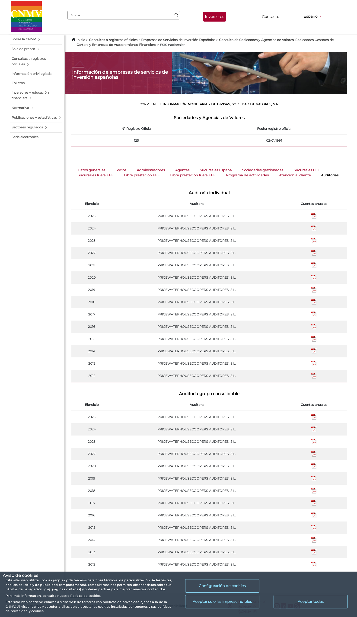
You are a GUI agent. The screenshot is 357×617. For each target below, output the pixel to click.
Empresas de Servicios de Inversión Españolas (178, 40)
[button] (36, 39)
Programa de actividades (247, 175)
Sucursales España (216, 170)
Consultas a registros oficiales (113, 40)
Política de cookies (85, 596)
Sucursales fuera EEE (96, 175)
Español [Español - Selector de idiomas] (311, 16)
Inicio (80, 40)
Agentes (182, 170)
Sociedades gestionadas (262, 170)
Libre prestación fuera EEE (193, 175)
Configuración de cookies (222, 586)
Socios (121, 170)
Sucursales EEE (307, 170)
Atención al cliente (295, 175)
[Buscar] (176, 15)
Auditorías (329, 175)
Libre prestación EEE (142, 175)
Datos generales (91, 170)
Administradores (151, 170)
